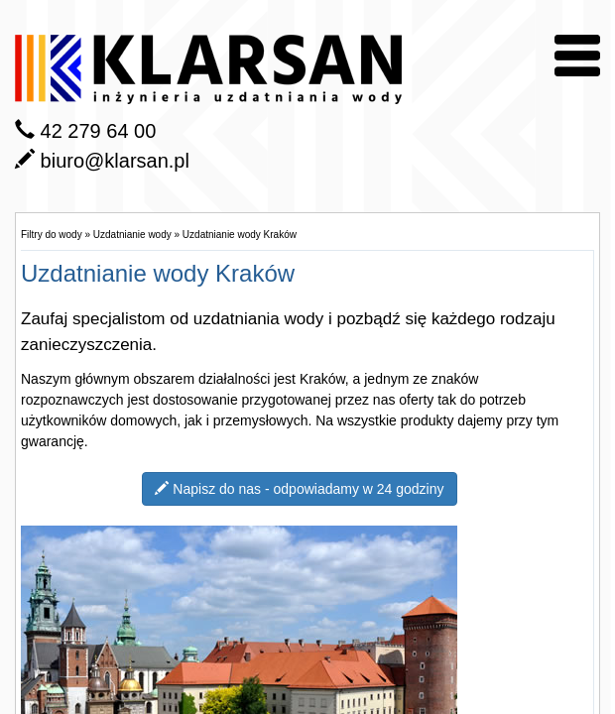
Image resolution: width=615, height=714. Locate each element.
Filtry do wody (51, 234)
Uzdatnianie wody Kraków (240, 234)
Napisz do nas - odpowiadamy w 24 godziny (299, 489)
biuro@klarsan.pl (115, 161)
